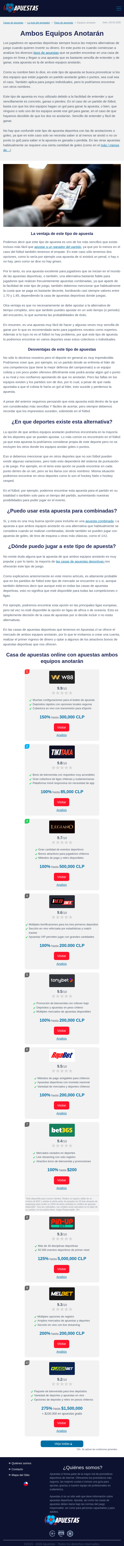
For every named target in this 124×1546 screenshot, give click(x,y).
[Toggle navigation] (118, 8)
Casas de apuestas (13, 22)
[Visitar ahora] (62, 677)
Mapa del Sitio (20, 1475)
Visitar (61, 727)
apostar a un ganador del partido (57, 247)
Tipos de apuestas (63, 22)
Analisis (61, 735)
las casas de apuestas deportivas (80, 561)
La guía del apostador (38, 22)
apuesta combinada (99, 521)
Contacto (17, 1469)
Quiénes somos (21, 1463)
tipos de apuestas (46, 52)
